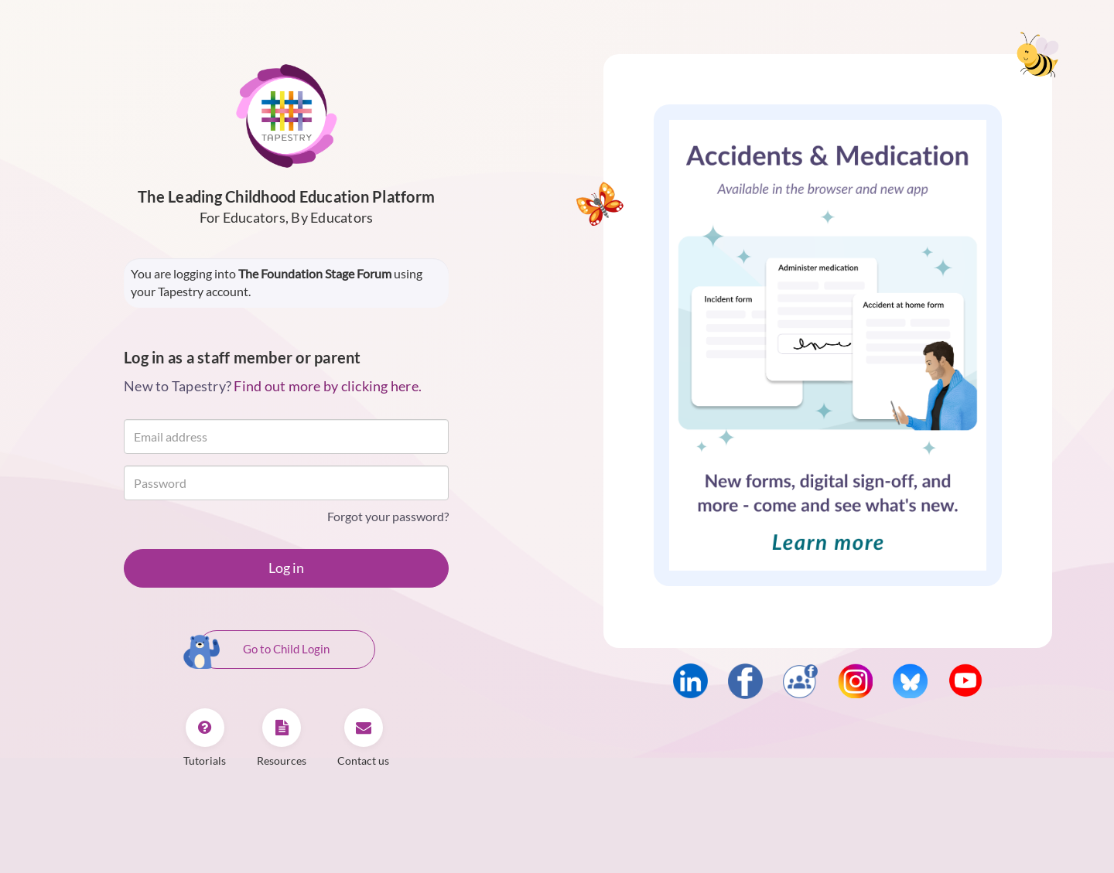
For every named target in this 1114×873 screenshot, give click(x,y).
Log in (286, 567)
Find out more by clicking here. (328, 385)
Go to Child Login (263, 650)
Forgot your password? (388, 516)
